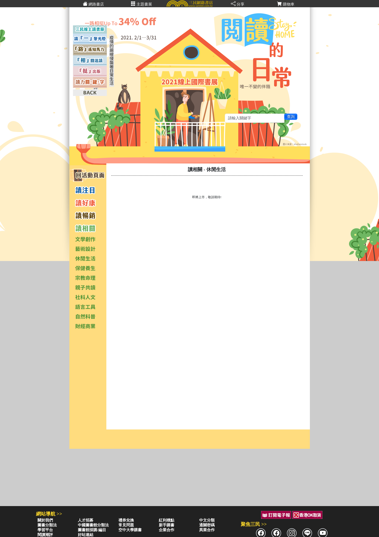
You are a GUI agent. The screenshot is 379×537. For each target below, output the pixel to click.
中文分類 (207, 520)
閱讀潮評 (45, 535)
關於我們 (45, 520)
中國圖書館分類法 (93, 525)
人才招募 (85, 520)
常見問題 (126, 525)
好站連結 (85, 535)
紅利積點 (166, 520)
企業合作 (166, 530)
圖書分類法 (47, 525)
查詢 (291, 117)
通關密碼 (207, 525)
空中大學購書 (130, 530)
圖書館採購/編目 (92, 530)
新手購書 (166, 525)
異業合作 (207, 530)
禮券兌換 (126, 520)
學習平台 (45, 530)
